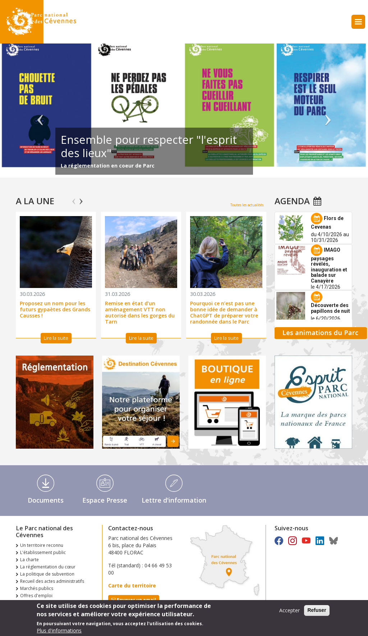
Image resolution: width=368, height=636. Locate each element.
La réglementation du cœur (47, 567)
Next (81, 198)
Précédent (40, 114)
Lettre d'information (174, 500)
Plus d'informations (59, 630)
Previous (74, 198)
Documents (46, 500)
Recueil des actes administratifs (52, 581)
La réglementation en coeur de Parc (108, 165)
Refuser (316, 610)
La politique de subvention (47, 574)
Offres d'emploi (36, 595)
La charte (29, 560)
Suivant (327, 114)
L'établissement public (43, 552)
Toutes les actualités (246, 204)
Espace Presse (104, 500)
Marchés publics (36, 588)
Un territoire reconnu (41, 545)
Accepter (289, 610)
